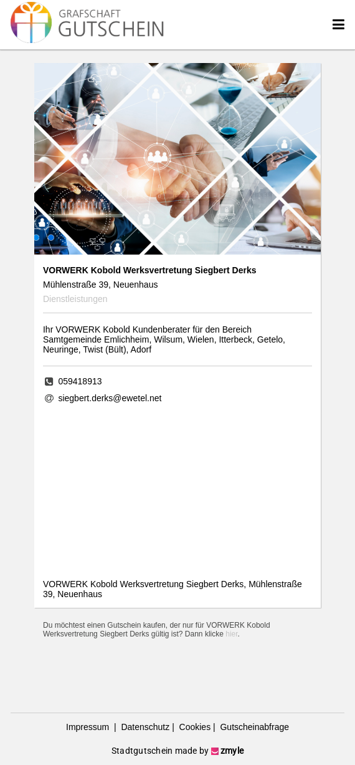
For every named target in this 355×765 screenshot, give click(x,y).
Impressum (88, 727)
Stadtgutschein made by (177, 751)
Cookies (194, 727)
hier (231, 634)
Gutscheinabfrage (253, 727)
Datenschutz (144, 727)
